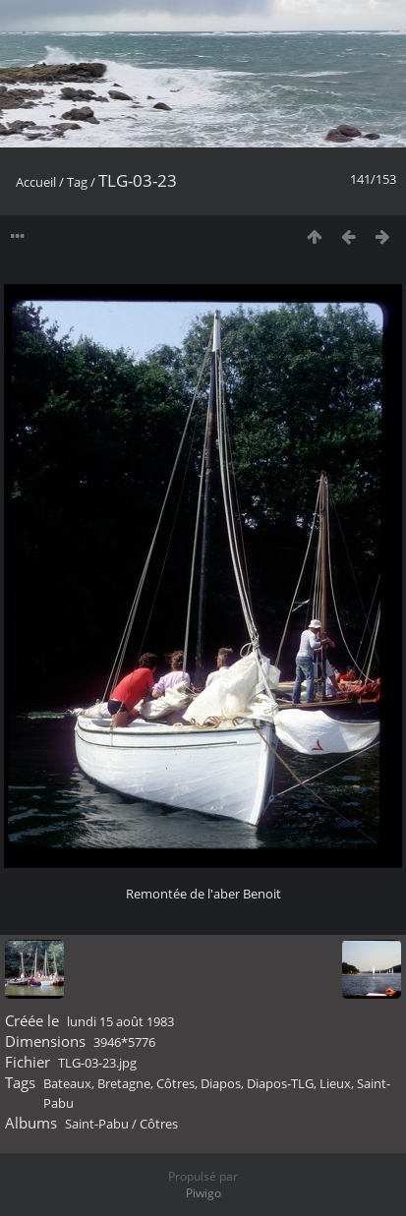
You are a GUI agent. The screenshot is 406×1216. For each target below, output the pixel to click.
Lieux (335, 1083)
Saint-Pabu (97, 1123)
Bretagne (123, 1083)
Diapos (221, 1083)
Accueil (36, 182)
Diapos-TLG (280, 1083)
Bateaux (67, 1083)
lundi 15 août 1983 (120, 1021)
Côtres (175, 1083)
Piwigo (203, 1193)
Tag (77, 182)
